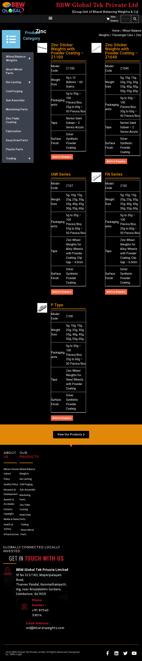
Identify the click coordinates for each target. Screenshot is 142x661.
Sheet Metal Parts (14, 71)
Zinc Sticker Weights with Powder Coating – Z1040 (121, 51)
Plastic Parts (14, 149)
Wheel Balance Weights (20, 58)
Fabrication (13, 131)
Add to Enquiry (61, 156)
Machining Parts (17, 109)
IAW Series (61, 174)
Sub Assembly (15, 100)
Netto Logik (16, 654)
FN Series (114, 174)
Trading (20, 158)
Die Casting (20, 82)
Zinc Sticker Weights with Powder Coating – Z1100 (67, 51)
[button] (50, 18)
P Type (57, 305)
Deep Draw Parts (17, 140)
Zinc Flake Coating (12, 120)
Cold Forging (14, 91)
